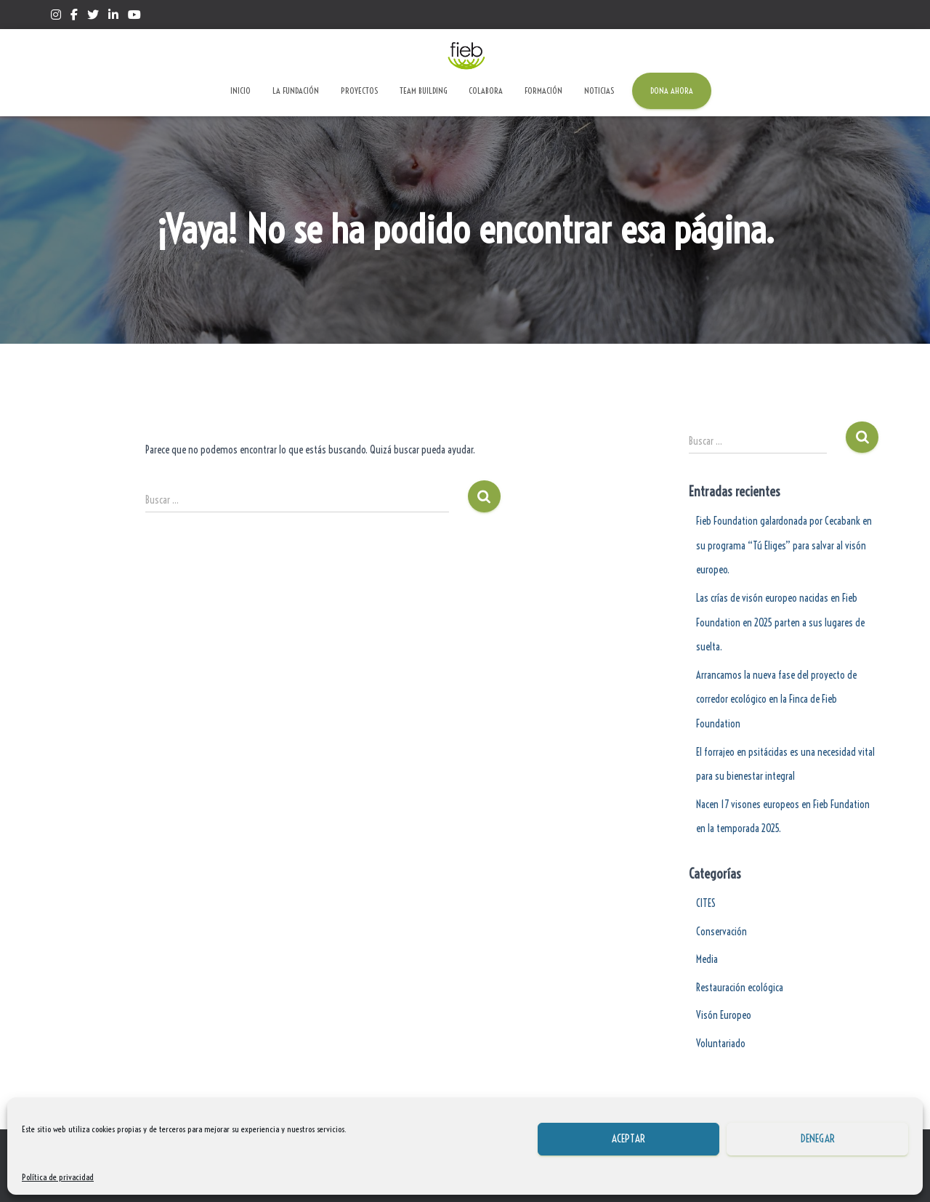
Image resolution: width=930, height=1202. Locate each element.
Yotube (134, 16)
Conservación (721, 931)
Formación (543, 90)
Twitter (93, 16)
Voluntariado (720, 1043)
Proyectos (359, 90)
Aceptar (628, 1138)
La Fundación (295, 90)
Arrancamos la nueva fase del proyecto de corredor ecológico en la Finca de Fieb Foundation (776, 699)
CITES (706, 903)
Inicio (240, 90)
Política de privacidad (58, 1176)
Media (707, 959)
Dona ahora (671, 90)
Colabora (486, 90)
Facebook (74, 16)
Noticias (599, 90)
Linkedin (113, 16)
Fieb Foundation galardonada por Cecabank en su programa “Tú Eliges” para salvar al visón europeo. (784, 545)
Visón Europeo (723, 1015)
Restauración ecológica (739, 987)
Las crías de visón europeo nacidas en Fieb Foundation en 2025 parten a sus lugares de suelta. (780, 622)
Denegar (818, 1138)
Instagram (56, 16)
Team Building (423, 90)
